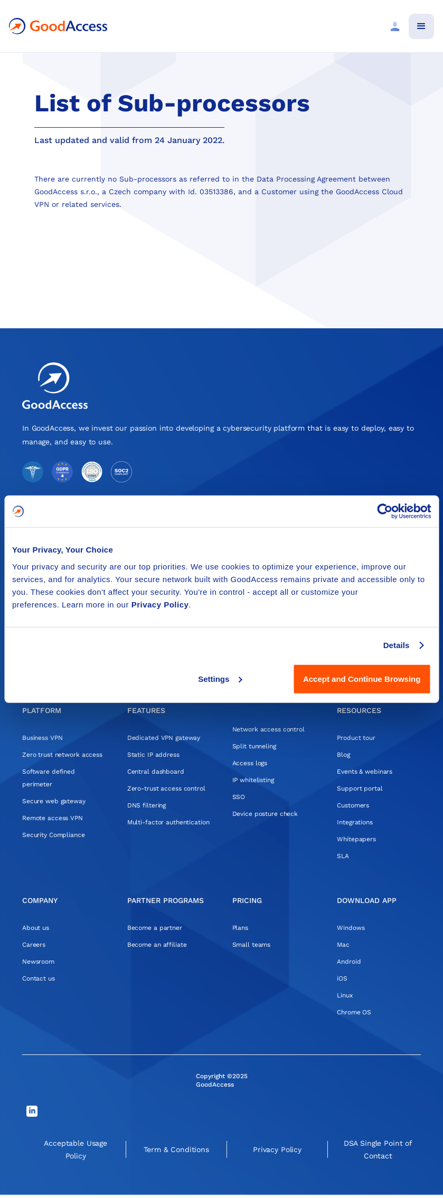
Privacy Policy (160, 604)
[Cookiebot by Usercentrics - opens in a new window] (384, 511)
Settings (220, 678)
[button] (421, 26)
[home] (58, 26)
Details (396, 645)
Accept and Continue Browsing (362, 678)
